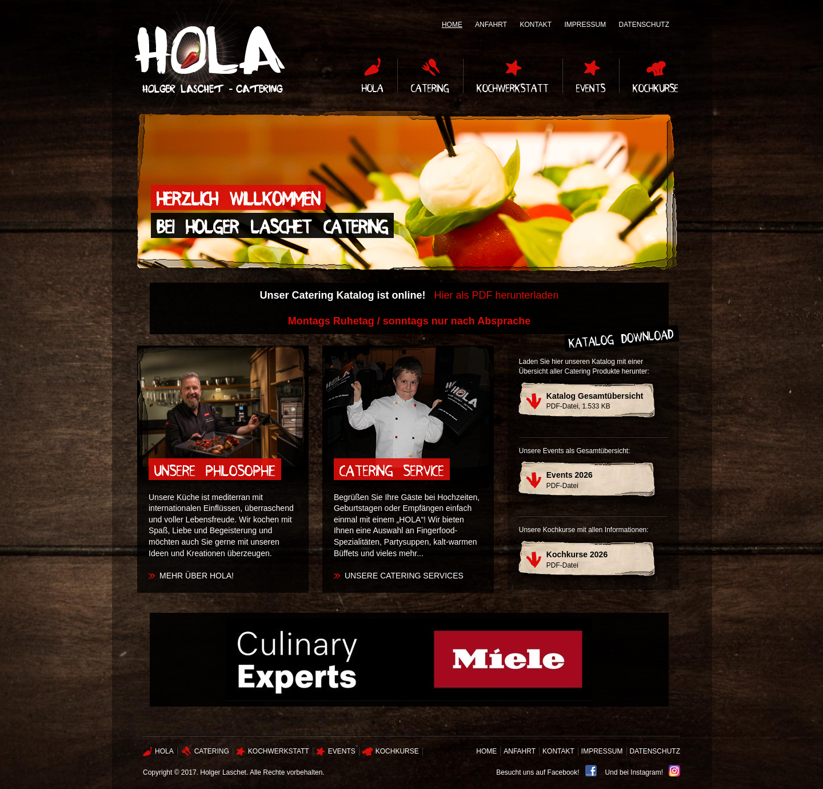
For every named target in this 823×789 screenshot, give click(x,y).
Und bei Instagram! (634, 772)
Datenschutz (644, 25)
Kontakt (536, 25)
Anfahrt (491, 25)
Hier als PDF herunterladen (496, 295)
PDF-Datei (569, 480)
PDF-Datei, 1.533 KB (595, 401)
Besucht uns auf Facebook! (537, 772)
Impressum (585, 25)
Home (452, 25)
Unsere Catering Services (404, 575)
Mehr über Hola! (196, 575)
